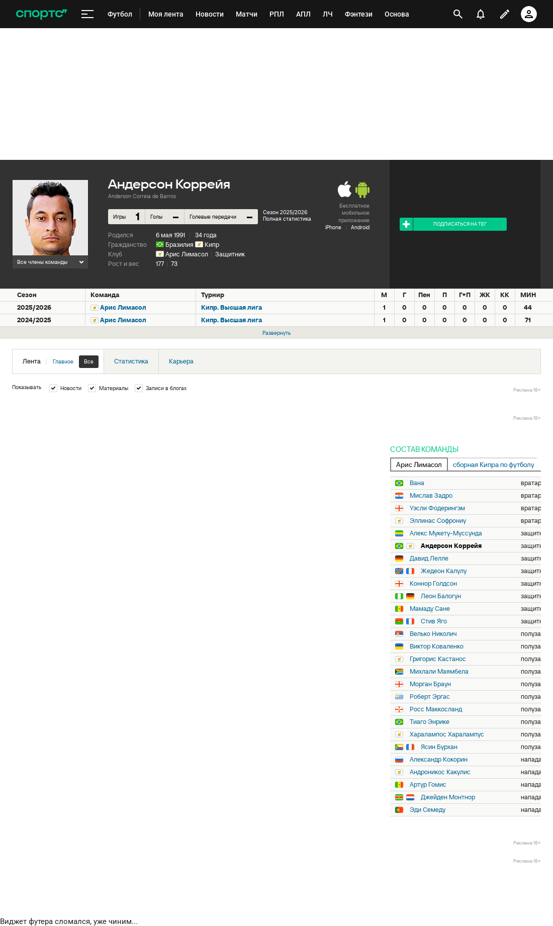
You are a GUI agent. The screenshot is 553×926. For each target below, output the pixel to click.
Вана (417, 483)
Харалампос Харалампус (447, 734)
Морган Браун (430, 684)
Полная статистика (287, 218)
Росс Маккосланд (436, 709)
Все (89, 361)
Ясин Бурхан (439, 747)
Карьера (181, 361)
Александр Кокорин (439, 760)
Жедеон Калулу (444, 571)
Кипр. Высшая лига (231, 307)
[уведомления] (481, 14)
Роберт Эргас (430, 697)
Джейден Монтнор (448, 797)
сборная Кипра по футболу (493, 464)
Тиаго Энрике (429, 722)
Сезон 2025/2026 (285, 212)
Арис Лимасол (186, 254)
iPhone (333, 227)
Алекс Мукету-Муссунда (446, 533)
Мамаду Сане (430, 609)
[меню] (87, 14)
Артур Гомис (428, 785)
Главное (63, 361)
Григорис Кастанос (438, 659)
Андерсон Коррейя (451, 546)
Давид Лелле (429, 558)
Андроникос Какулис (440, 772)
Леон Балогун (441, 596)
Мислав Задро (431, 496)
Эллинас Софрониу (438, 521)
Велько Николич (433, 634)
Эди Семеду (427, 810)
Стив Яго (434, 621)
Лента (61, 361)
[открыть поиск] (458, 14)
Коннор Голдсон (433, 584)
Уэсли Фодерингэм (437, 508)
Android (360, 227)
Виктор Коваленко (437, 646)
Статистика (131, 361)
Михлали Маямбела (439, 672)
